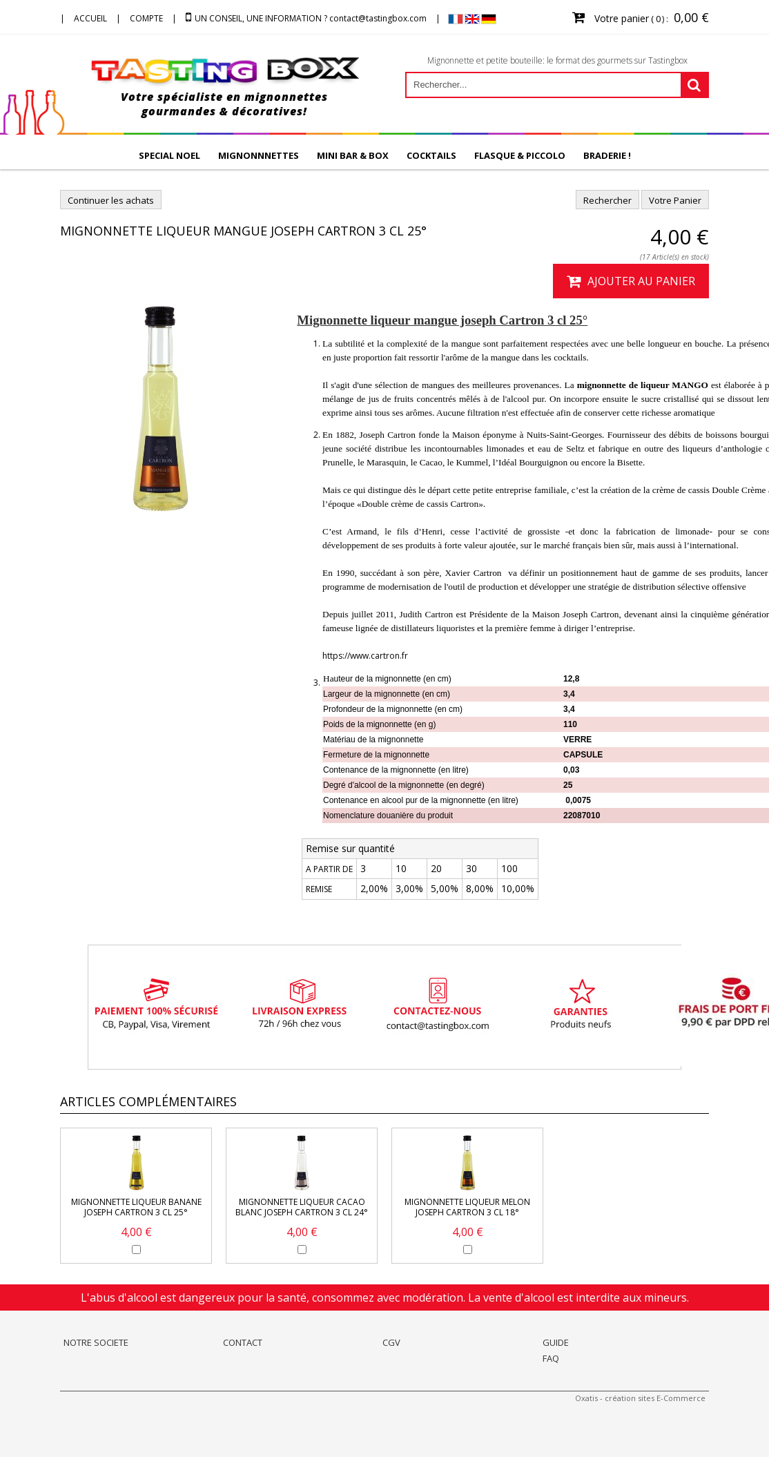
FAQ (551, 1358)
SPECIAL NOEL (169, 155)
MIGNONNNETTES (258, 155)
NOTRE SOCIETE (96, 1342)
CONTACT (242, 1342)
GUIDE (556, 1342)
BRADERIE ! (607, 155)
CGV (391, 1342)
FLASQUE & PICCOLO (519, 155)
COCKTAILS (431, 155)
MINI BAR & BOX (353, 155)
